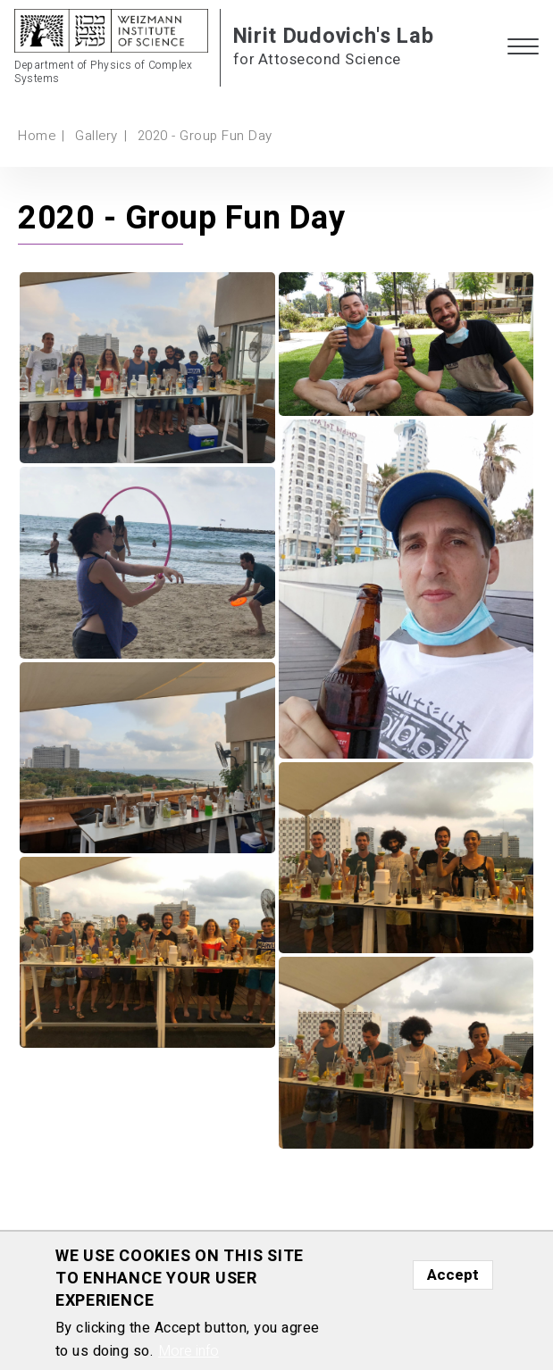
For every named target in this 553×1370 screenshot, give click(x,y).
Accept (453, 1275)
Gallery (96, 135)
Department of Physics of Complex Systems (103, 73)
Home (36, 135)
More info (188, 1351)
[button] (523, 48)
